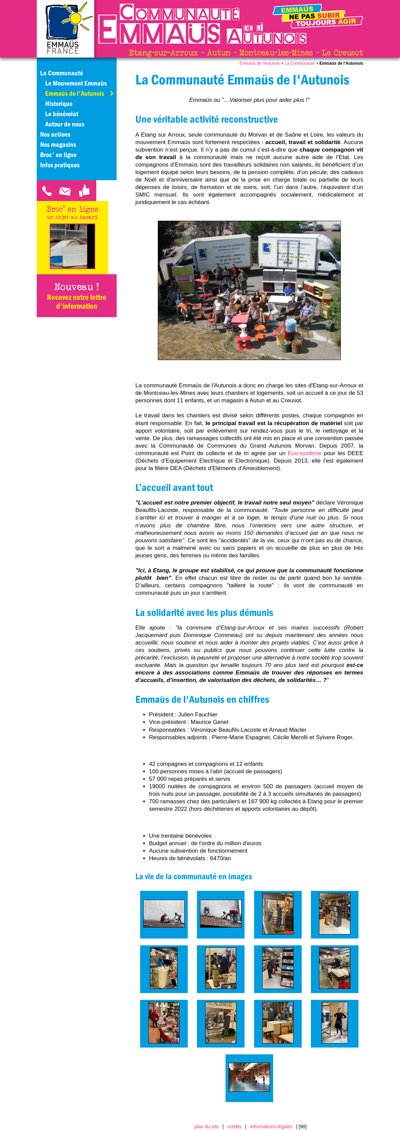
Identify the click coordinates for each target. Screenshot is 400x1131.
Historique (58, 103)
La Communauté (300, 63)
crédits (234, 1126)
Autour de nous (64, 124)
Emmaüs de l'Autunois (259, 63)
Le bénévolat (61, 114)
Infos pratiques (60, 165)
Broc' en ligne (58, 154)
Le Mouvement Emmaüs (76, 83)
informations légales (271, 1126)
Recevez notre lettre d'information (76, 301)
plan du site (207, 1126)
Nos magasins (58, 144)
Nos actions (55, 134)
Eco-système (304, 453)
